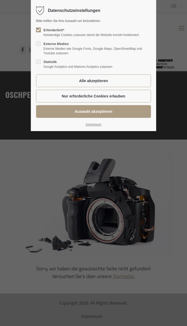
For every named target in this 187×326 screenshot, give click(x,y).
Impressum (93, 124)
